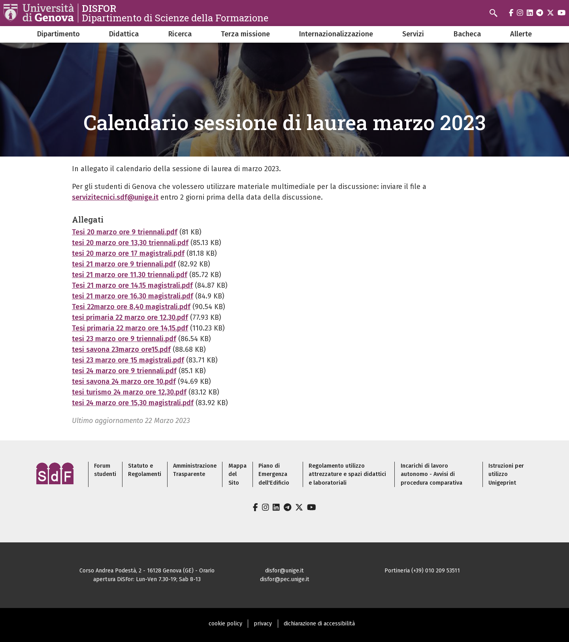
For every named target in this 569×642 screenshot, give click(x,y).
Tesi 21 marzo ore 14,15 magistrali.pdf (132, 285)
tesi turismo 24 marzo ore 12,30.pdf (129, 392)
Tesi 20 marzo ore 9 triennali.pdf (124, 232)
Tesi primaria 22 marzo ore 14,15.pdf (130, 328)
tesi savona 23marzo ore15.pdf (121, 349)
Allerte (521, 34)
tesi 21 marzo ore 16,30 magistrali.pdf (132, 296)
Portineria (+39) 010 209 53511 (422, 570)
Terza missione (245, 34)
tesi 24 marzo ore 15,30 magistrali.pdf (133, 402)
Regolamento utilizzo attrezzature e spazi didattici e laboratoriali (347, 474)
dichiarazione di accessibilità (319, 623)
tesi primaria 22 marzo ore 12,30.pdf (130, 317)
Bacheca (467, 34)
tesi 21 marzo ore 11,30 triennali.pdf (129, 274)
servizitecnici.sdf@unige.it (115, 197)
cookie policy (225, 623)
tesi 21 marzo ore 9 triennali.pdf (124, 264)
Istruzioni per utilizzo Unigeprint (506, 474)
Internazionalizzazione (336, 34)
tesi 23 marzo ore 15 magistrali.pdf (128, 360)
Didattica (124, 34)
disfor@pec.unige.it (284, 579)
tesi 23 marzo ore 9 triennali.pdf (124, 338)
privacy (263, 623)
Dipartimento (58, 34)
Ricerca (180, 34)
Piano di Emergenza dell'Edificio (273, 474)
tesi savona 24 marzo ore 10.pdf (124, 381)
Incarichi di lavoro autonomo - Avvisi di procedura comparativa (431, 474)
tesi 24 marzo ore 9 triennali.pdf (124, 370)
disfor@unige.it (284, 570)
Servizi (413, 34)
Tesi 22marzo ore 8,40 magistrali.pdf (131, 306)
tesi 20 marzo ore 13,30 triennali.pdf (130, 242)
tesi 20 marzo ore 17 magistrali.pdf (128, 253)
